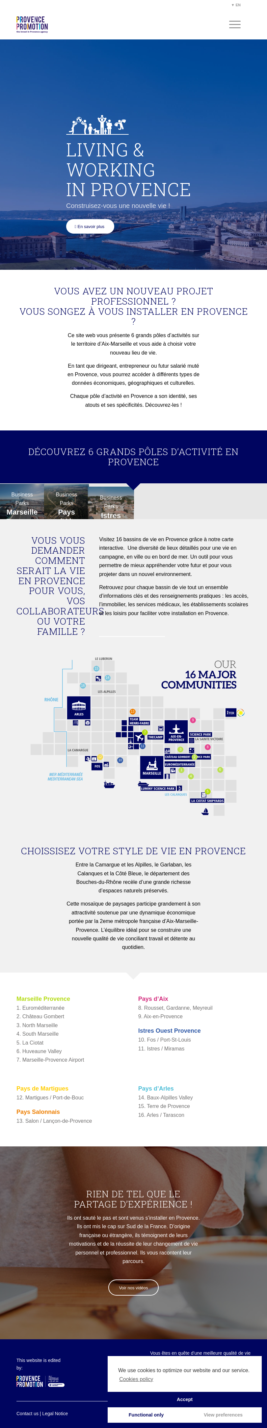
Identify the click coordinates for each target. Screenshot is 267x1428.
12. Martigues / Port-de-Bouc (50, 1097)
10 (120, 760)
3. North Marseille (37, 1025)
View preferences (223, 1414)
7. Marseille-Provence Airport (50, 1060)
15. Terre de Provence (164, 1106)
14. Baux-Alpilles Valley (165, 1097)
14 (107, 677)
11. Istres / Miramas (161, 1048)
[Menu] (232, 24)
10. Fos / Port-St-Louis (164, 1040)
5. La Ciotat (29, 1043)
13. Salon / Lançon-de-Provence (54, 1121)
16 (83, 685)
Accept (185, 1399)
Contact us (27, 1413)
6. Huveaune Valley (39, 1051)
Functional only (146, 1414)
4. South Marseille (37, 1034)
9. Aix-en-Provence (160, 1016)
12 (100, 757)
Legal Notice (55, 1413)
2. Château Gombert (40, 1016)
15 (96, 668)
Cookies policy (136, 1379)
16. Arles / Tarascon (161, 1115)
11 (143, 746)
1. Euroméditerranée (40, 1008)
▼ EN (236, 5)
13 (132, 711)
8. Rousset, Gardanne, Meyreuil (175, 1008)
